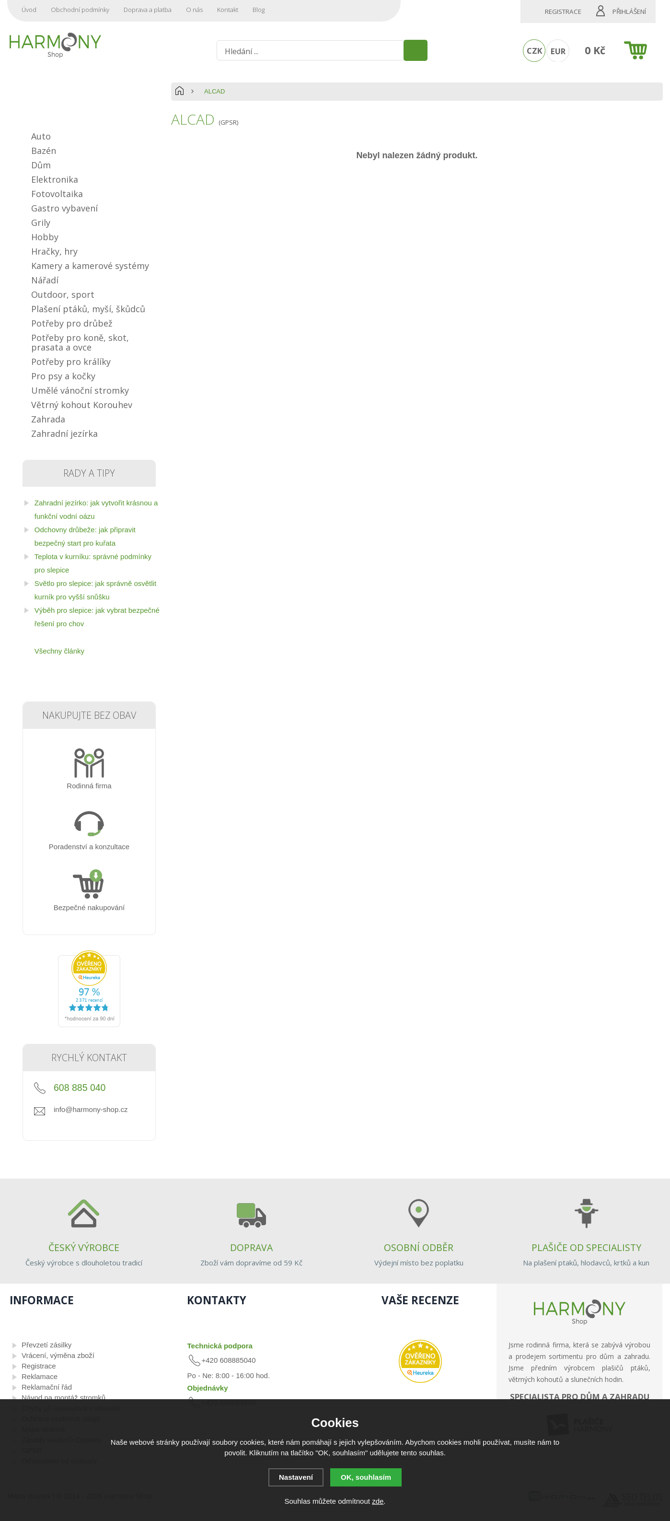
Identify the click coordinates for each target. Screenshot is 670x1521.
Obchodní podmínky (80, 9)
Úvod (29, 9)
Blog (259, 9)
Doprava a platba (148, 9)
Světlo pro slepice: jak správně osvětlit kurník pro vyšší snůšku (95, 590)
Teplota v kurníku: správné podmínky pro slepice (93, 563)
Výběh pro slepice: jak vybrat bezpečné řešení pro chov (97, 617)
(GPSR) (228, 122)
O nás (194, 9)
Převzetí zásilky (46, 1345)
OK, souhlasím (366, 1477)
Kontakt (227, 9)
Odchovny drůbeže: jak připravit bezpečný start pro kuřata (85, 536)
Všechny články (59, 651)
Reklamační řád (47, 1387)
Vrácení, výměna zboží (58, 1355)
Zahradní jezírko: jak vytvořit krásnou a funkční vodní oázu (96, 509)
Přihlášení (629, 11)
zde (377, 1501)
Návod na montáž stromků (63, 1397)
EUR (558, 51)
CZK (534, 50)
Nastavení (296, 1477)
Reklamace (40, 1376)
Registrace (563, 11)
